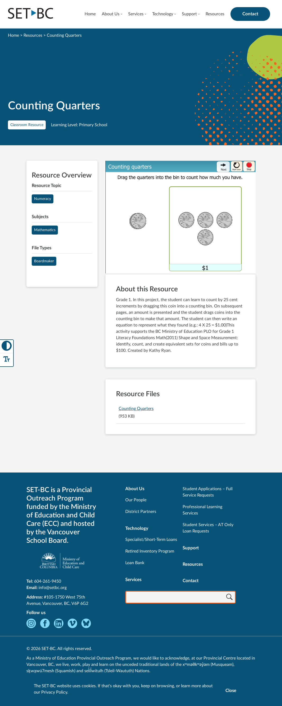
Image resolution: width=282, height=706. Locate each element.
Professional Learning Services (202, 510)
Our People (135, 500)
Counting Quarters (136, 408)
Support (189, 14)
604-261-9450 (47, 581)
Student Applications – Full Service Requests (208, 492)
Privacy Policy (54, 692)
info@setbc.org (53, 588)
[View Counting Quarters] (180, 217)
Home (90, 14)
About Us (110, 14)
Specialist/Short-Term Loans (151, 539)
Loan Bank (134, 563)
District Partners (140, 511)
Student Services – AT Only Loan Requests (208, 528)
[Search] (229, 598)
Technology (162, 14)
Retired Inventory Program (149, 551)
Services (136, 14)
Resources (215, 14)
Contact (250, 14)
